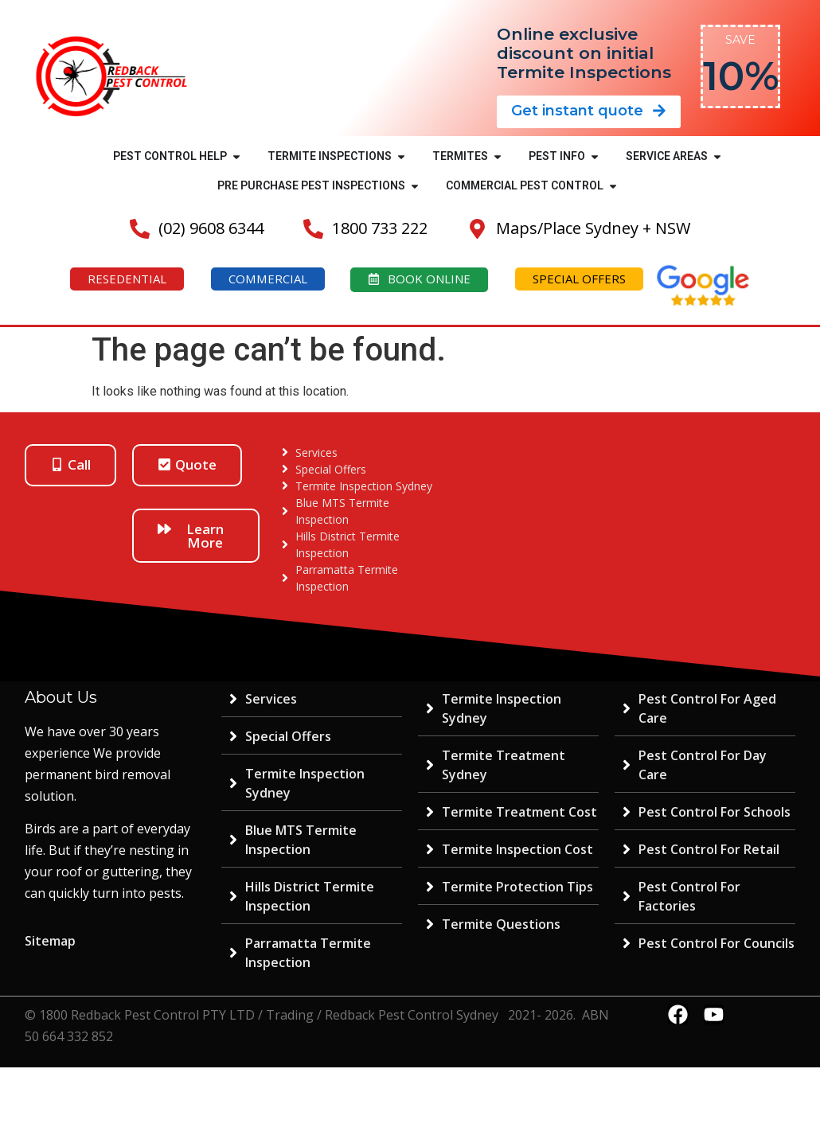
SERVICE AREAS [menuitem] (667, 156)
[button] (236, 156)
